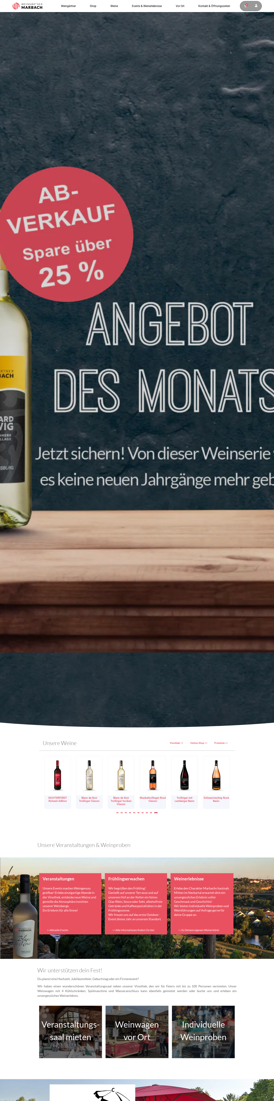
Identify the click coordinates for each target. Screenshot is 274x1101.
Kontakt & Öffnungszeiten (214, 6)
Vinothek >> (176, 742)
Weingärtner (69, 6)
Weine (115, 6)
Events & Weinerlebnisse (148, 6)
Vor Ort (181, 6)
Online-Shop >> (198, 742)
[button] (117, 812)
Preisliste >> (221, 742)
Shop (94, 6)
